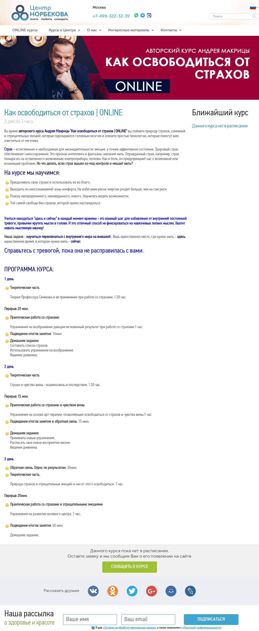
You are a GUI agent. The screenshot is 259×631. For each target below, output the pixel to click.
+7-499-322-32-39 (111, 16)
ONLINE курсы (25, 30)
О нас (92, 30)
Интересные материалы (128, 30)
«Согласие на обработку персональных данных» (129, 627)
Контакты (169, 30)
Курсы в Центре (62, 30)
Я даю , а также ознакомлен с (159, 627)
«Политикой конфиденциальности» (202, 627)
